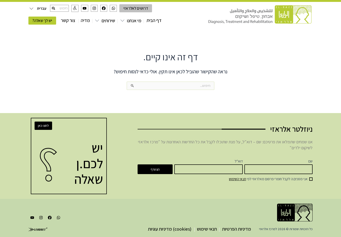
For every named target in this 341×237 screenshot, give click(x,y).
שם (310, 161)
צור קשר (68, 20)
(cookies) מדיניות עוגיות (169, 229)
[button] (75, 8)
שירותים (108, 21)
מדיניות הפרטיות (236, 229)
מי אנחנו (134, 21)
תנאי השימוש (237, 178)
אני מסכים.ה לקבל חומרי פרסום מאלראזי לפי (268, 178)
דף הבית (154, 20)
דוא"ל (239, 161)
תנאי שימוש (207, 229)
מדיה (85, 20)
